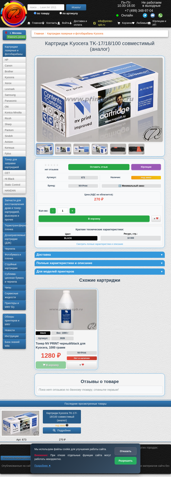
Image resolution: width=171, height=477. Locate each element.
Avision (9, 141)
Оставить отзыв (99, 167)
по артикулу (69, 13)
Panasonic (11, 100)
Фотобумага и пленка (13, 256)
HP (6, 59)
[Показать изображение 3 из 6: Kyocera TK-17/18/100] (81, 149)
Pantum (9, 130)
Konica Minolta (13, 112)
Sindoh (9, 136)
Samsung (10, 94)
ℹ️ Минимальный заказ (131, 186)
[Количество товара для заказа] (62, 211)
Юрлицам (146, 167)
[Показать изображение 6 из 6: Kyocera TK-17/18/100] (136, 149)
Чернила (10, 248)
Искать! (76, 7)
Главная (34, 23)
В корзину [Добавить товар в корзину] (94, 218)
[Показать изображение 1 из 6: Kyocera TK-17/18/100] (44, 149)
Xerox (8, 83)
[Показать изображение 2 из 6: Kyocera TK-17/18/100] (63, 149)
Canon (8, 65)
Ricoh (8, 118)
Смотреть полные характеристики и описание (99, 244)
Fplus (8, 153)
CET (7, 173)
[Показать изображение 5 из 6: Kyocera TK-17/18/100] (118, 149)
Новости (10, 330)
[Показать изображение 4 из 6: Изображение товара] (100, 149)
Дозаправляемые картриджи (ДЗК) (15, 239)
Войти (63, 23)
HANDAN (10, 190)
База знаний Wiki (12, 343)
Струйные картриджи (11, 266)
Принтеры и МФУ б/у (12, 305)
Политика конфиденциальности (19, 458)
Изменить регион (16, 37)
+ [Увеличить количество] (72, 210)
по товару (41, 13)
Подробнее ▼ (42, 465)
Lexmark (10, 89)
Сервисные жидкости (11, 295)
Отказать (125, 451)
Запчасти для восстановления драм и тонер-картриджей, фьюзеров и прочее (14, 210)
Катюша (9, 147)
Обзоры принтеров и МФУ (12, 320)
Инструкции (12, 336)
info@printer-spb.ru (103, 23)
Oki (7, 106)
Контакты (49, 23)
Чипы (8, 287)
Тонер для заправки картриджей (12, 163)
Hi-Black (9, 178)
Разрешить (126, 460)
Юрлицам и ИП (157, 23)
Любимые (140, 23)
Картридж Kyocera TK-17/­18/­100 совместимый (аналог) (61, 417)
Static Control (12, 184)
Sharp (8, 124)
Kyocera (9, 77)
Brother (9, 71)
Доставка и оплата (78, 23)
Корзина (125, 23)
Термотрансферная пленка (15, 227)
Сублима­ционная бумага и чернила (14, 277)
